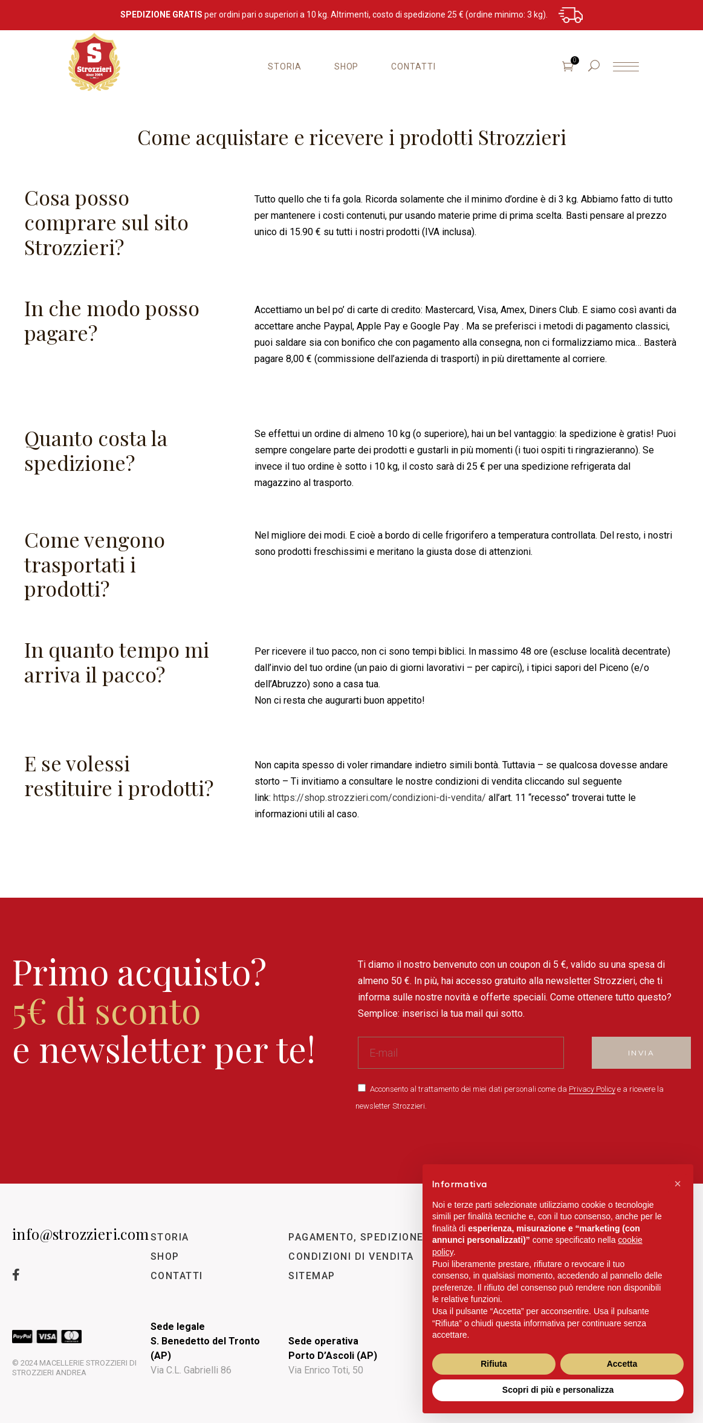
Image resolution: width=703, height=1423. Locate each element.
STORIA (170, 1237)
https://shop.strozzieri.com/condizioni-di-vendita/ (379, 797)
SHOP (165, 1256)
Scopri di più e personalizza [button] (558, 1390)
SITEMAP (311, 1276)
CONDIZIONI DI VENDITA (351, 1256)
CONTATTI (177, 1276)
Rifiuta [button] (494, 1364)
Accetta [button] (622, 1364)
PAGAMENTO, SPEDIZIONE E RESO (376, 1237)
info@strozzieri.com (80, 1233)
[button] (677, 1183)
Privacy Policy (592, 1089)
